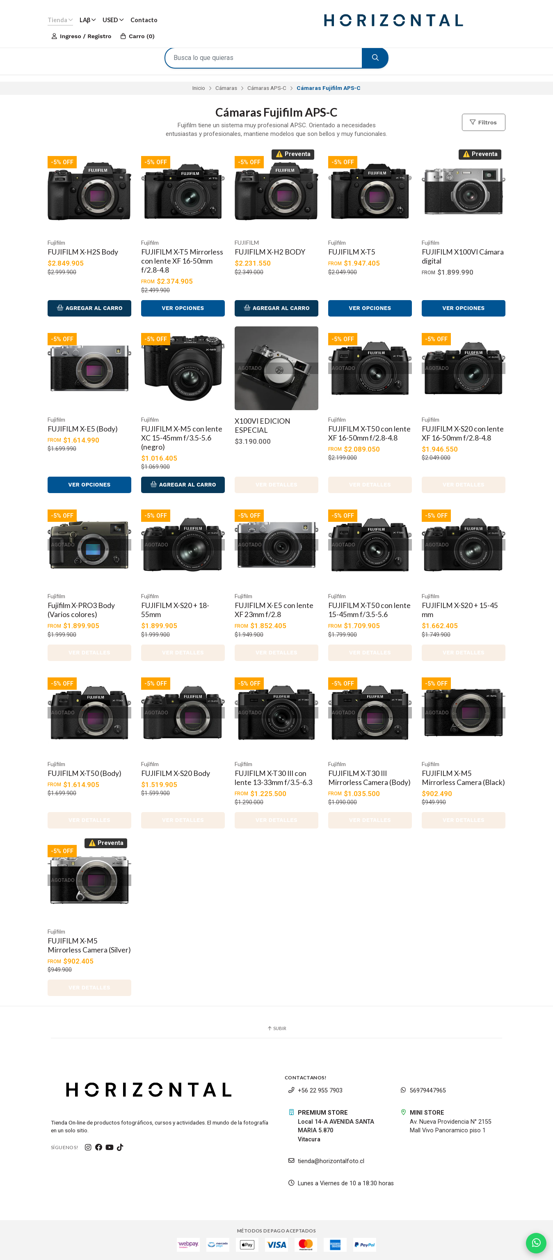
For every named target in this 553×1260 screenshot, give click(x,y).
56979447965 (423, 1090)
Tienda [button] (60, 19)
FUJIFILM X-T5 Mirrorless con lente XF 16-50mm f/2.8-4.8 (182, 261)
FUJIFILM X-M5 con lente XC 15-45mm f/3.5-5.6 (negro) (181, 438)
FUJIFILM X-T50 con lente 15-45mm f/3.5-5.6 (369, 610)
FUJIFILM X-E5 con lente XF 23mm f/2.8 (274, 610)
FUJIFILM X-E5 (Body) (83, 429)
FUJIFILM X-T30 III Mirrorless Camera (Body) (369, 778)
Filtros (483, 122)
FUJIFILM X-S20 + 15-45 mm (460, 610)
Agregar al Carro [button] (89, 308)
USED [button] (113, 19)
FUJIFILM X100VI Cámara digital (463, 256)
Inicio (198, 88)
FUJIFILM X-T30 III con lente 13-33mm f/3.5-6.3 (273, 778)
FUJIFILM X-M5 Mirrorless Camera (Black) (463, 778)
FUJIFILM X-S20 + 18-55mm (175, 610)
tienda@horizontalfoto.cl (326, 1161)
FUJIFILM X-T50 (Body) (84, 773)
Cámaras (226, 88)
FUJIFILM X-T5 (351, 252)
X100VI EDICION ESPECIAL (262, 425)
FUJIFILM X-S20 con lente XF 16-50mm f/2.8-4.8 (463, 433)
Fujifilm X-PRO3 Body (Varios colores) (81, 610)
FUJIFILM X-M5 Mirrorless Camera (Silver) (89, 945)
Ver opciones (183, 308)
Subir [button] (276, 1028)
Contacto (144, 19)
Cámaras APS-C (266, 88)
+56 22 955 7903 (315, 1090)
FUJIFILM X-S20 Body (175, 773)
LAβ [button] (88, 19)
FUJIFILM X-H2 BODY (270, 252)
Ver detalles (276, 485)
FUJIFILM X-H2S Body (83, 252)
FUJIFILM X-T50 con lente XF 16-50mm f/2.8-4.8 (369, 433)
